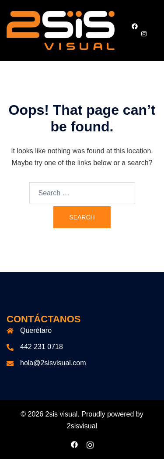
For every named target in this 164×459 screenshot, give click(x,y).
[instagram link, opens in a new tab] (143, 33)
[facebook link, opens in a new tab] (134, 26)
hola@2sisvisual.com (53, 363)
